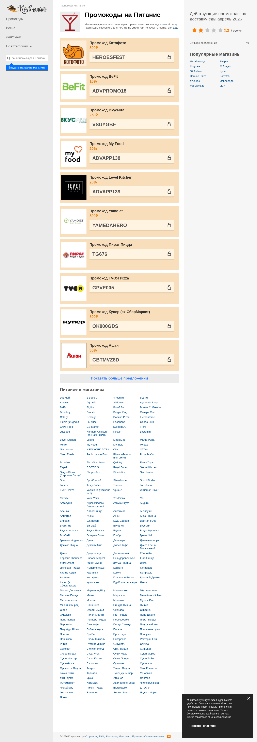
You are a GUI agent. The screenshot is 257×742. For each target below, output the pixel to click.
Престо (64, 634)
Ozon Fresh (67, 454)
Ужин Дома (67, 677)
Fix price (92, 421)
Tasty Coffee (94, 485)
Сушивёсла (67, 663)
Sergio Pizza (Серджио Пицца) (70, 474)
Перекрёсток (121, 619)
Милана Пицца (69, 595)
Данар (90, 540)
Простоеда (120, 634)
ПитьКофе (93, 624)
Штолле (144, 687)
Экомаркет (66, 692)
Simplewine (146, 472)
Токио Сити (67, 673)
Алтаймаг (119, 511)
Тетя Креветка (148, 668)
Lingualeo (195, 66)
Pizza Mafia (147, 454)
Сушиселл (93, 663)
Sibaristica (119, 472)
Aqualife (91, 402)
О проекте (91, 736)
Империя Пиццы (70, 567)
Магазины (124, 736)
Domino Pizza (121, 417)
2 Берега (92, 397)
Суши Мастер (68, 658)
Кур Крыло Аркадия (125, 582)
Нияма (144, 605)
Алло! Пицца (94, 511)
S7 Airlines (196, 71)
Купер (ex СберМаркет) (68, 584)
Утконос (118, 677)
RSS (169, 736)
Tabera (64, 485)
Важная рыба (148, 520)
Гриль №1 (146, 535)
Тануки (91, 668)
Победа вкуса (95, 629)
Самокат (65, 648)
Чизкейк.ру (66, 687)
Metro (63, 444)
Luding (91, 439)
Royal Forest (120, 467)
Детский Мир (94, 545)
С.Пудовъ (119, 643)
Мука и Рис (147, 600)
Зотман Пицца (122, 562)
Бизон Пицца (148, 515)
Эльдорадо (227, 80)
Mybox (144, 444)
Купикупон (93, 582)
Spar (62, 480)
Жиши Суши (94, 562)
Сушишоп (146, 663)
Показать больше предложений (119, 378)
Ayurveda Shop (149, 402)
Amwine (64, 402)
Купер (223, 71)
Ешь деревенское (124, 558)
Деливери (119, 540)
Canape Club (147, 412)
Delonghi (92, 417)
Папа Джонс (147, 614)
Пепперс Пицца (96, 619)
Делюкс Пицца (69, 545)
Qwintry (117, 462)
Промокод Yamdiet (132, 213)
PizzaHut (65, 462)
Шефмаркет (120, 687)
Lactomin (145, 431)
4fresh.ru (118, 397)
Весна (10, 28)
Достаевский (121, 553)
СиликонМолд (95, 648)
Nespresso (66, 449)
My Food (92, 444)
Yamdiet (64, 498)
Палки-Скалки (95, 614)
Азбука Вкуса (121, 502)
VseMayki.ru (197, 85)
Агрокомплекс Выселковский (95, 504)
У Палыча (146, 673)
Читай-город (197, 61)
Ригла (63, 643)
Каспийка (92, 572)
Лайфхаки (13, 37)
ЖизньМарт (67, 562)
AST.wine (118, 402)
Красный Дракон (150, 577)
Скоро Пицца (68, 653)
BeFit (63, 407)
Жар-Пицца (147, 558)
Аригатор (65, 515)
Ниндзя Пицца (122, 605)
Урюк (90, 677)
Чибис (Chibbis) (149, 682)
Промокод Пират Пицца (111, 245)
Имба (143, 562)
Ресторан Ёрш (148, 639)
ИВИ (222, 85)
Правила (137, 736)
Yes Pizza (119, 498)
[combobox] (27, 58)
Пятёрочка (119, 639)
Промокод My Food (132, 146)
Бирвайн (65, 520)
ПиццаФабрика (149, 624)
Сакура (144, 643)
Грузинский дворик (71, 540)
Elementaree (147, 417)
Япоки (63, 697)
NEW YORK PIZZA (98, 449)
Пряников (66, 639)
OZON (144, 449)
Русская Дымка (96, 643)
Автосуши (66, 502)
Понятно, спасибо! (203, 725)
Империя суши (96, 567)
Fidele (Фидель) (69, 421)
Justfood (65, 431)
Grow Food (66, 426)
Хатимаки (92, 682)
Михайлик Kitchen (150, 595)
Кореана (65, 577)
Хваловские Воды (124, 682)
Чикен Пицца (95, 687)
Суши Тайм (147, 658)
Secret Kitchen (148, 467)
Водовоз (118, 530)
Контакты (111, 736)
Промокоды (14, 19)
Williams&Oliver (149, 489)
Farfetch (225, 76)
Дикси (63, 553)
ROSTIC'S (93, 467)
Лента (143, 582)
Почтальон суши (150, 629)
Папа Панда (67, 619)
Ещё (175, 27)
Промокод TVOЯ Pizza (109, 278)
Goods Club (147, 421)
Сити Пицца (120, 648)
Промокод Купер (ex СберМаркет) (132, 314)
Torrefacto (146, 485)
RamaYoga (146, 462)
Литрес (224, 61)
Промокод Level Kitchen (132, 180)
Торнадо (92, 673)
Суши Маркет (148, 653)
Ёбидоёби (146, 553)
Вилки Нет (66, 525)
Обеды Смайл (95, 609)
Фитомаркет (67, 682)
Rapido (64, 467)
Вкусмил (145, 525)
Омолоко (65, 614)
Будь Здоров (121, 520)
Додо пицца (94, 553)
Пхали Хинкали (96, 639)
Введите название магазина (26, 67)
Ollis (115, 449)
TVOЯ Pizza (67, 489)
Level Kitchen (68, 439)
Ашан (116, 515)
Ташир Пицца (121, 668)
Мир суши (119, 595)
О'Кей (63, 609)
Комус (117, 572)
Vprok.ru (118, 489)
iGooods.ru (119, 426)
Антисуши (146, 511)
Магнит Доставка (70, 590)
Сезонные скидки (154, 736)
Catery (64, 417)
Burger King (120, 412)
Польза (117, 629)
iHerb (143, 426)
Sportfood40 (94, 480)
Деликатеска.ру (149, 540)
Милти (91, 595)
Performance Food (98, 454)
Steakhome (120, 480)
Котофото (92, 577)
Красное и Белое (123, 577)
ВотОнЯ (65, 535)
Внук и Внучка (95, 530)
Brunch (91, 412)
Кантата (118, 567)
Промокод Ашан (132, 348)
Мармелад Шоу (96, 590)
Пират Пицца (148, 619)
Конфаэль (146, 572)
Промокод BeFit (132, 79)
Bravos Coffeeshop (151, 407)
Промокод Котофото (132, 45)
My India (118, 444)
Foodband (119, 421)
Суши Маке (120, 653)
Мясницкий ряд (69, 605)
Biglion (91, 407)
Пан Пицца (120, 614)
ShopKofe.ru (94, 472)
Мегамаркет (120, 590)
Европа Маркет (96, 558)
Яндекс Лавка (121, 692)
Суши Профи (121, 658)
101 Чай (65, 397)
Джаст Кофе (120, 545)
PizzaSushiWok (96, 462)
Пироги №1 (67, 624)
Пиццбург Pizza (69, 629)
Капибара (146, 567)
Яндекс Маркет (149, 692)
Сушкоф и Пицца (70, 668)
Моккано (92, 600)
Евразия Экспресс (71, 558)
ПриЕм (91, 634)
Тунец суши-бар (123, 673)
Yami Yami (93, 498)
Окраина (145, 609)
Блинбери (93, 520)
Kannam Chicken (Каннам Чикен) (97, 433)
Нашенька (93, 605)
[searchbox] (27, 58)
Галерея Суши (95, 535)
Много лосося (68, 600)
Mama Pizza (147, 439)
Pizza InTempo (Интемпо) (122, 456)
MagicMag (119, 439)
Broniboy (65, 412)
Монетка (118, 600)
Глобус (117, 535)
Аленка (64, 511)
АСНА (90, 515)
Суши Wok (93, 653)
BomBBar (119, 407)
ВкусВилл (119, 525)
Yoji (142, 498)
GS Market (93, 426)
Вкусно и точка (69, 530)
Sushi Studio (147, 480)
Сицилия (145, 648)
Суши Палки (94, 658)
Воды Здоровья (149, 530)
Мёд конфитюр (149, 590)
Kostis (117, 431)
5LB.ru (144, 397)
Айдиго (144, 502)
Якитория (92, 692)
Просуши (145, 634)
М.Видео (225, 66)
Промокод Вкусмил (132, 112)
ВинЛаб (91, 525)
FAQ (101, 736)
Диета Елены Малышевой (148, 547)
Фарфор (145, 677)
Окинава (118, 609)
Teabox (117, 485)
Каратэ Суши (68, 572)
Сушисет (118, 663)
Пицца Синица (122, 624)
